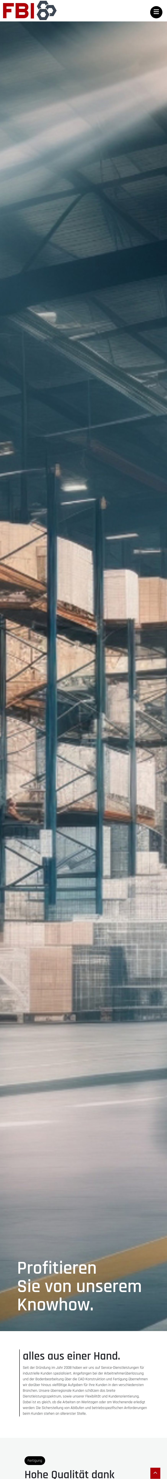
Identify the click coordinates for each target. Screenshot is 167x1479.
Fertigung (35, 1460)
